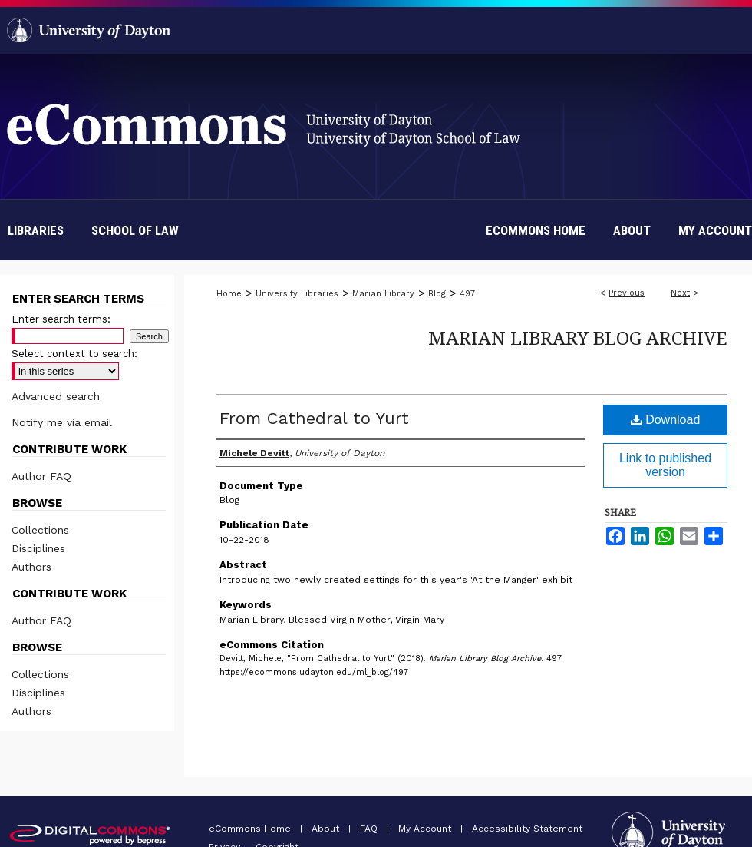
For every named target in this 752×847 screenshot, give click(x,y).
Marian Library (383, 294)
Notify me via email (62, 422)
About (327, 828)
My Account (426, 828)
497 (467, 294)
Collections (40, 530)
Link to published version (665, 465)
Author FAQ (41, 476)
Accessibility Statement (527, 828)
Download (666, 419)
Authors (31, 567)
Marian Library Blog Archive (577, 337)
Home (229, 294)
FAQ (370, 828)
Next (680, 293)
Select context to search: (74, 353)
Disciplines (38, 548)
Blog (437, 294)
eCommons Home (251, 828)
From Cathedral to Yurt (314, 418)
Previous (627, 293)
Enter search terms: (61, 319)
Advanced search (56, 396)
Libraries (36, 230)
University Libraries (297, 294)
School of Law (135, 230)
